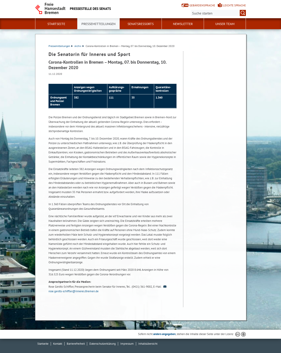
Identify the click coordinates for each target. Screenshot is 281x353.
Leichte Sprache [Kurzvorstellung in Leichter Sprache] (234, 5)
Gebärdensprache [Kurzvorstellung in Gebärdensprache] (202, 5)
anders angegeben (164, 334)
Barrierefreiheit (76, 344)
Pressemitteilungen (61, 46)
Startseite (56, 24)
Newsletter (183, 24)
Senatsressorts (141, 24)
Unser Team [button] (224, 24)
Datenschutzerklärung (102, 344)
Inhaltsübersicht (147, 344)
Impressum (127, 344)
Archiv (79, 46)
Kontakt (57, 344)
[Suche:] (218, 13)
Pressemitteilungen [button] (98, 24)
